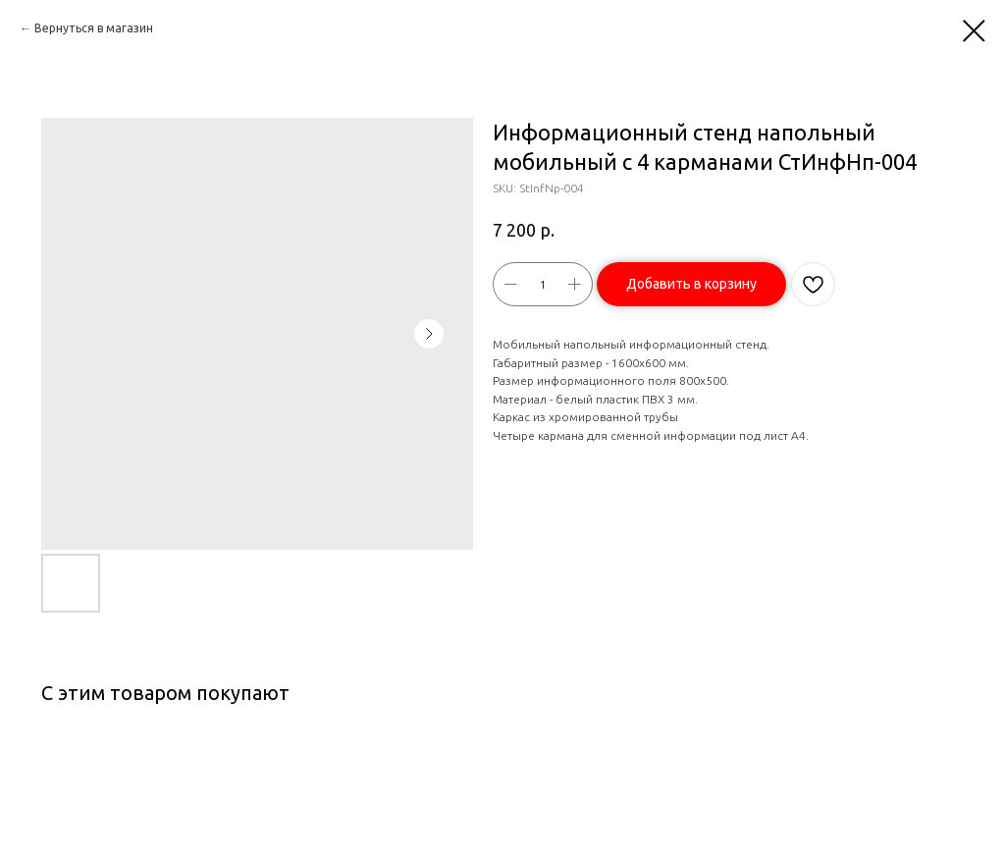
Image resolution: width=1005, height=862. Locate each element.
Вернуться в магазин (93, 28)
